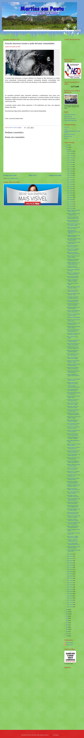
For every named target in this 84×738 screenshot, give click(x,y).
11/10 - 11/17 (70, 166)
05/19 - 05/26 (70, 565)
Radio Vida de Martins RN (69, 118)
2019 (67, 618)
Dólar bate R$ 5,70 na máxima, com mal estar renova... (73, 472)
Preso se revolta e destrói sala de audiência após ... (73, 397)
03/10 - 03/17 (70, 587)
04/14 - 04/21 (70, 576)
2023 (67, 609)
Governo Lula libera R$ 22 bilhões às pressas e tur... (72, 291)
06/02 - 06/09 (70, 560)
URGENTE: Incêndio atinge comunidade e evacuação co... (73, 414)
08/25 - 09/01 (70, 190)
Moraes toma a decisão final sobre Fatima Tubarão (72, 407)
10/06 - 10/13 (70, 177)
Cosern (65, 129)
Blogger (60, 735)
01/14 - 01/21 (70, 604)
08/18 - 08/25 (70, 193)
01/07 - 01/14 (70, 606)
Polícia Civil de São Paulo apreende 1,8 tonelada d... (72, 358)
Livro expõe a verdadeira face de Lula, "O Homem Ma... (73, 523)
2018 (67, 620)
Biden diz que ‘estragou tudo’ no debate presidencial (73, 308)
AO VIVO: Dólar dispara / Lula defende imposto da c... (73, 455)
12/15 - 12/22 (70, 155)
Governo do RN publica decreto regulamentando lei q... (73, 499)
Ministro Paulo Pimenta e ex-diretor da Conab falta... (73, 421)
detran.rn (66, 138)
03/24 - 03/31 (70, 582)
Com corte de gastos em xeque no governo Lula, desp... (73, 424)
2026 (67, 145)
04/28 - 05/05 (70, 571)
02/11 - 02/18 (70, 595)
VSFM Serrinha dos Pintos (69, 114)
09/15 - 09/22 (70, 184)
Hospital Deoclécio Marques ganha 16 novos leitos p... (73, 368)
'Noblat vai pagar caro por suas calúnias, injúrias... (73, 256)
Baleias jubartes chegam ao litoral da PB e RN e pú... (72, 482)
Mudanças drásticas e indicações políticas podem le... (73, 327)
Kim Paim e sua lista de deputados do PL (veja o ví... (73, 267)
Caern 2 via (66, 127)
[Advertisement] (71, 705)
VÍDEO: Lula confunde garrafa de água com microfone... (73, 273)
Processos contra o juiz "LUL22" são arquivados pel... (73, 458)
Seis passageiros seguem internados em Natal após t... (73, 496)
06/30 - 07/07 (70, 208)
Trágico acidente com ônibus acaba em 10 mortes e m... (73, 277)
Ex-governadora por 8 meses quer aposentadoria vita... (73, 513)
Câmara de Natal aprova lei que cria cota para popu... (73, 431)
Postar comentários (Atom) (12, 178)
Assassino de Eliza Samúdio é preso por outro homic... (73, 249)
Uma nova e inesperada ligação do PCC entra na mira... (73, 311)
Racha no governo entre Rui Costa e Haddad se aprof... (73, 506)
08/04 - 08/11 (70, 197)
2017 (67, 622)
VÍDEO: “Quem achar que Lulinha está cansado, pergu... (73, 253)
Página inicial (33, 175)
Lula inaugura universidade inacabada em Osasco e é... (73, 297)
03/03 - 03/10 (70, 589)
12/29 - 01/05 (70, 151)
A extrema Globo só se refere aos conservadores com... (73, 448)
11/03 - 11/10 (70, 168)
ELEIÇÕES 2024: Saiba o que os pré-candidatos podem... (74, 224)
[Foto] (32, 62)
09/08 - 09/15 (70, 186)
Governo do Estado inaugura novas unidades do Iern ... (73, 301)
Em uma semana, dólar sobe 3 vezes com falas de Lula (73, 221)
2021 (67, 614)
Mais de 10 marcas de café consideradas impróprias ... (73, 434)
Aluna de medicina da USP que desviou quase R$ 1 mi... (73, 451)
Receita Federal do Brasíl (69, 134)
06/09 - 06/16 (70, 558)
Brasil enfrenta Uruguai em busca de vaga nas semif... (74, 239)
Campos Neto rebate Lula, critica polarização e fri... (73, 475)
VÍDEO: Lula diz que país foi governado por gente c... (73, 351)
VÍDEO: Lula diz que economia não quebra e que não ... (73, 287)
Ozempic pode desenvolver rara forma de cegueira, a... (73, 236)
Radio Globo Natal (68, 116)
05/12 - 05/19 (70, 567)
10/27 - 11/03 (70, 171)
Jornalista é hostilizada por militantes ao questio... (72, 280)
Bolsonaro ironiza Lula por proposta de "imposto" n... (73, 383)
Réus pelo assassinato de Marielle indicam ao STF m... (73, 489)
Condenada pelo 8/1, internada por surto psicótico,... (73, 371)
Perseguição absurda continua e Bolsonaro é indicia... (73, 361)
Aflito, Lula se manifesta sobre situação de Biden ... (73, 492)
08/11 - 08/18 (70, 195)
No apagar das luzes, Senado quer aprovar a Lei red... (73, 260)
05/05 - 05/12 (70, 569)
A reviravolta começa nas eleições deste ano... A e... (72, 540)
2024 (67, 149)
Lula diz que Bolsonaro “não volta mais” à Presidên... (73, 438)
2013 (67, 631)
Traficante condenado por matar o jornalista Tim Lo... (73, 214)
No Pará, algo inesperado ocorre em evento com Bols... (73, 509)
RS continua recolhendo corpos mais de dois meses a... (73, 341)
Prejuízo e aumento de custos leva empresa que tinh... (73, 527)
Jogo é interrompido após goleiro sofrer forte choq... (73, 393)
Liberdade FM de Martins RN (70, 120)
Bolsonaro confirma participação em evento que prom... (73, 465)
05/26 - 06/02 (70, 562)
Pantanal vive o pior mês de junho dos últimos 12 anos (73, 217)
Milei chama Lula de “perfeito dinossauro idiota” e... (73, 479)
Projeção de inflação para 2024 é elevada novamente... (73, 547)
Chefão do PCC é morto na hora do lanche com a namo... (73, 334)
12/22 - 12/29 (70, 153)
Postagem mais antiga (55, 175)
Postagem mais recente (10, 175)
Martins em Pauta (69, 642)
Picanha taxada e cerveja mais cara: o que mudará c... (73, 354)
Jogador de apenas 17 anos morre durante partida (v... (74, 444)
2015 (67, 627)
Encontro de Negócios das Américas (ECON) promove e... (73, 375)
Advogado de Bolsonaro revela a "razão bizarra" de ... (73, 324)
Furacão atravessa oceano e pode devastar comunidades (73, 516)
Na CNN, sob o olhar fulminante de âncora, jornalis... (73, 314)
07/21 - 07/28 (70, 201)
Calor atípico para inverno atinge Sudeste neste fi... (73, 243)
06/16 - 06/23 (70, 556)
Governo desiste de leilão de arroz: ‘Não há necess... (72, 390)
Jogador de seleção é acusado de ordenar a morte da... (73, 211)
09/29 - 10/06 (70, 179)
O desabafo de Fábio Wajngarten (73, 317)
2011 (67, 635)
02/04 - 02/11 (70, 598)
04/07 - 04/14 (70, 578)
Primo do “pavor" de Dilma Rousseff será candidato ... (73, 537)
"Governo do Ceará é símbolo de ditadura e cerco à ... (73, 380)
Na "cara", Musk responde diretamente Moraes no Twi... (73, 544)
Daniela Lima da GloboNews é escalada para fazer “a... (73, 330)
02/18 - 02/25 (70, 593)
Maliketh (51, 735)
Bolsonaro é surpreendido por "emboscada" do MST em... (73, 462)
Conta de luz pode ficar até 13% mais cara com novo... (73, 228)
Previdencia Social (68, 136)
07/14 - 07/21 (70, 204)
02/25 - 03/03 (70, 591)
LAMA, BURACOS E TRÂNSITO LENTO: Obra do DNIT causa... (74, 232)
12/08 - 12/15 (70, 157)
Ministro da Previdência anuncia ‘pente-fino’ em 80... (73, 294)
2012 (67, 633)
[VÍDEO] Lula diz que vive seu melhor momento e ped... (73, 263)
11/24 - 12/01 (70, 162)
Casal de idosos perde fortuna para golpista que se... (73, 410)
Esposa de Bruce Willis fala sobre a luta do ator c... (72, 246)
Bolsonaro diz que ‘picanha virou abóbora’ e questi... (74, 417)
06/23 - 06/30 (70, 554)
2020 (67, 616)
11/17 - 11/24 (70, 164)
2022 (67, 611)
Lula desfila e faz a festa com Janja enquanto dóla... (73, 400)
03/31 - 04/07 (70, 580)
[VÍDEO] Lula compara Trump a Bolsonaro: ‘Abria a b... (73, 485)
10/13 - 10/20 (70, 175)
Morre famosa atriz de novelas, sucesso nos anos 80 (73, 427)
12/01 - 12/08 (70, 160)
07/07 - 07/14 (70, 206)
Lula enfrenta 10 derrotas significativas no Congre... (73, 520)
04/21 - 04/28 (70, 573)
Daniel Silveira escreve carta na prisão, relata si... (73, 320)
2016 (67, 625)
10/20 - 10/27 (70, 173)
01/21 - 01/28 (70, 602)
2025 (67, 147)
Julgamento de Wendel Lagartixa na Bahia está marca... (73, 365)
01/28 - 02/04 (70, 600)
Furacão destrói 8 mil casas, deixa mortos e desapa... (72, 403)
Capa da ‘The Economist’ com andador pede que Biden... (73, 344)
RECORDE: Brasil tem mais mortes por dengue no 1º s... (73, 347)
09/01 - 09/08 (70, 188)
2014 (67, 629)
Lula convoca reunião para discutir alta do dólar (72, 468)
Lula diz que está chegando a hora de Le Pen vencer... (73, 503)
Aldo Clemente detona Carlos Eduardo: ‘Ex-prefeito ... (73, 304)
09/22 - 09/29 (70, 182)
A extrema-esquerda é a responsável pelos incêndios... (73, 386)
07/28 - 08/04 (70, 199)
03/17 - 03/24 (70, 584)
